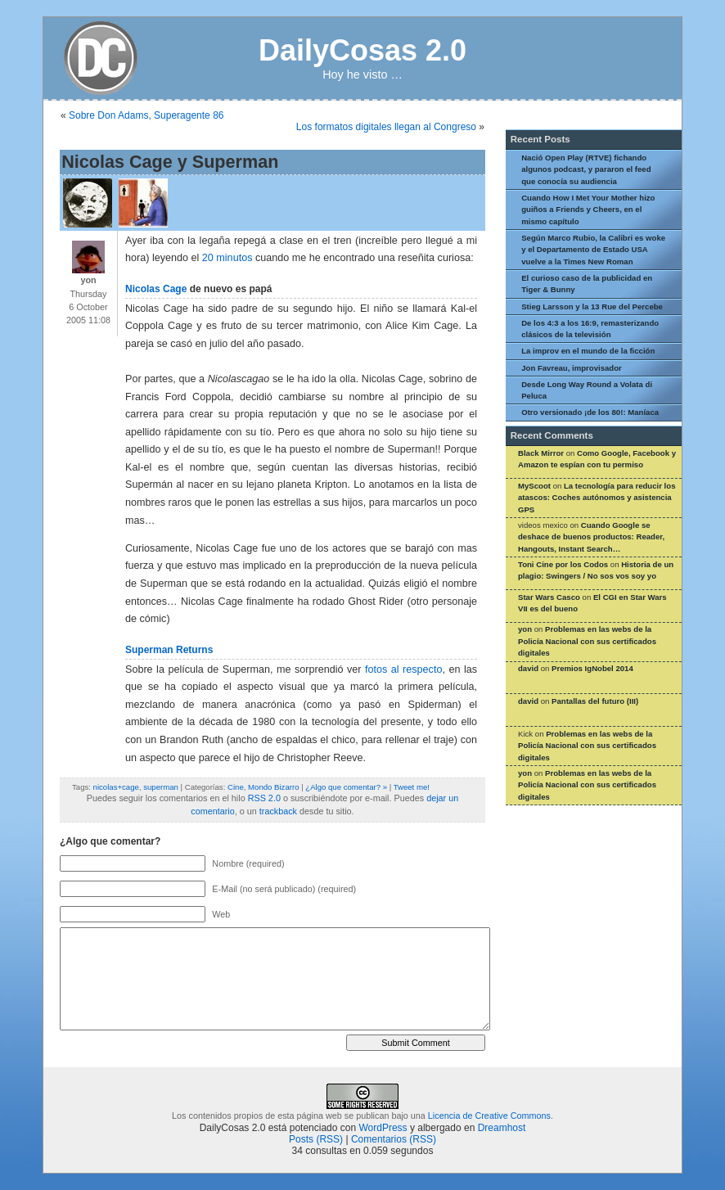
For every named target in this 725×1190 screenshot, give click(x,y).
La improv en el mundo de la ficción (588, 350)
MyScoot (534, 485)
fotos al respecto (403, 669)
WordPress (382, 1128)
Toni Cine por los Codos (563, 564)
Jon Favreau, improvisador (571, 367)
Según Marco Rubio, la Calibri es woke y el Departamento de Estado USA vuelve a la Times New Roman (593, 249)
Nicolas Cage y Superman (169, 161)
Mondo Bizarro (273, 786)
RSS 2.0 (264, 798)
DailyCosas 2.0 (362, 50)
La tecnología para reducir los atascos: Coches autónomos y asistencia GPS (596, 497)
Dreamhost (502, 1128)
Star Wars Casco (549, 597)
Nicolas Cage (156, 289)
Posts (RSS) (316, 1139)
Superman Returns (169, 650)
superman (160, 786)
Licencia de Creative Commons (489, 1115)
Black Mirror (541, 453)
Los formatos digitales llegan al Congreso (386, 127)
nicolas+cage (116, 786)
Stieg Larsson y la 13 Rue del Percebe (592, 306)
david (528, 668)
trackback (278, 811)
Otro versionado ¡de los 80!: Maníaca (590, 412)
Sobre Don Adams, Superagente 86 (146, 115)
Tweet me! (412, 786)
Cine (235, 786)
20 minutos (227, 258)
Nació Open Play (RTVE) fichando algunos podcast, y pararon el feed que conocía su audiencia (586, 169)
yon (525, 628)
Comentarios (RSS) (393, 1139)
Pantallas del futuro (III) (595, 700)
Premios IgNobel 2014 (592, 668)
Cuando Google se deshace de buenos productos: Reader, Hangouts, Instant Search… (591, 537)
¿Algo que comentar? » (346, 786)
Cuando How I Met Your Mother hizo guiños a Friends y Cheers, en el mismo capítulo (588, 209)
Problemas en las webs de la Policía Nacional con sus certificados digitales (587, 640)
